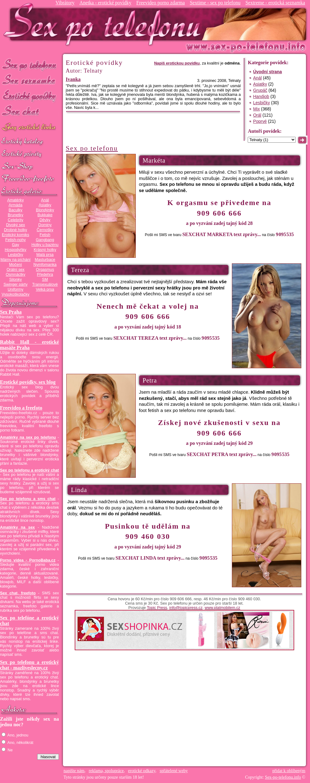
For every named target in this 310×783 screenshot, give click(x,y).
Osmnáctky (15, 274)
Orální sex (15, 269)
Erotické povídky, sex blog (27, 382)
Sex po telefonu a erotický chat (29, 470)
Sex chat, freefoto (18, 593)
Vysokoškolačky (15, 294)
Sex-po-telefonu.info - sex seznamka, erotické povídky (104, 24)
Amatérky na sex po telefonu (28, 437)
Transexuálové (45, 284)
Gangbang (45, 240)
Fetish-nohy (15, 240)
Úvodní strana (267, 71)
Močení (15, 264)
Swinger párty (15, 284)
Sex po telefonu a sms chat (27, 499)
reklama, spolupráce (106, 770)
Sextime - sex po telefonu (215, 2)
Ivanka (73, 79)
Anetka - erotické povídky (105, 2)
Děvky (44, 220)
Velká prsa (45, 289)
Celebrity (15, 220)
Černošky (45, 230)
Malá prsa (45, 255)
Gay (15, 245)
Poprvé (260, 121)
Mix (256, 108)
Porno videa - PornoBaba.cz (27, 560)
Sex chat (29, 112)
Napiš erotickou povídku (177, 63)
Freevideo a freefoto (21, 407)
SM (45, 279)
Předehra (45, 274)
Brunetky (15, 215)
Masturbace (45, 259)
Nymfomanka (45, 264)
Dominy (45, 225)
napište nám (74, 770)
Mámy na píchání (15, 259)
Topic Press (157, 608)
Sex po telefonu (29, 64)
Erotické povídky (29, 96)
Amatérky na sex (17, 527)
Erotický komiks (15, 235)
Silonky (15, 279)
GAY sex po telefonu (29, 128)
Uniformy (16, 289)
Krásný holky (45, 250)
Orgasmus (45, 269)
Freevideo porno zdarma (160, 2)
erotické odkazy (141, 770)
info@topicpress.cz (185, 608)
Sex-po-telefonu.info (283, 777)
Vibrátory (64, 2)
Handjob (261, 96)
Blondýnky (45, 210)
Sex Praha (11, 312)
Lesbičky (15, 255)
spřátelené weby (174, 770)
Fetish (45, 235)
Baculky (15, 210)
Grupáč (260, 90)
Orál (257, 115)
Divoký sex (15, 225)
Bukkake (45, 215)
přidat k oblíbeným (288, 770)
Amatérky (15, 200)
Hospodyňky (15, 250)
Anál (45, 200)
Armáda (15, 205)
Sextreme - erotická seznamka (275, 2)
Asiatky (45, 205)
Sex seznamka (29, 80)
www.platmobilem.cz (222, 608)
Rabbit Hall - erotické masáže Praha (29, 344)
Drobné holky (15, 230)
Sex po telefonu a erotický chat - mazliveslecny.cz (29, 665)
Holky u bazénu (44, 245)
